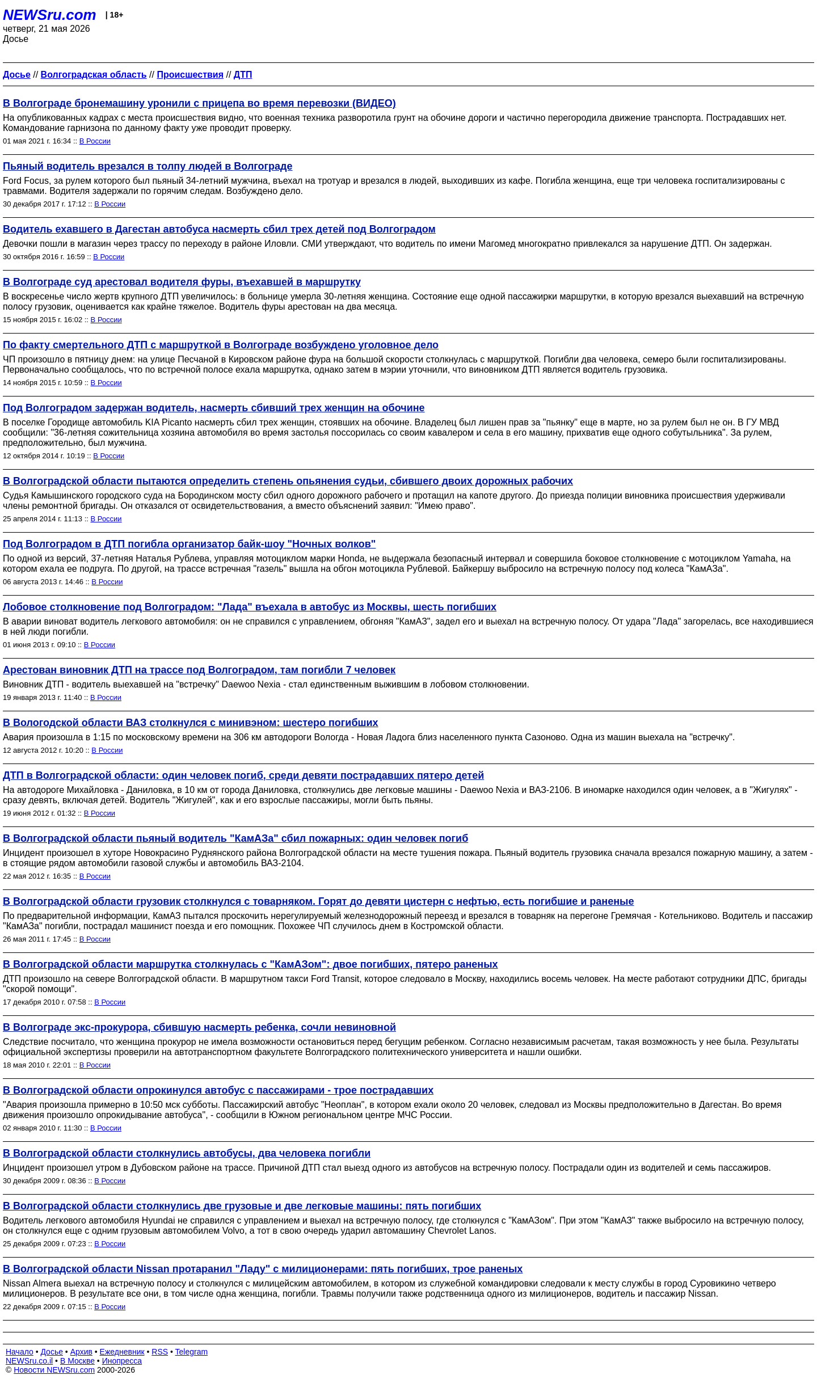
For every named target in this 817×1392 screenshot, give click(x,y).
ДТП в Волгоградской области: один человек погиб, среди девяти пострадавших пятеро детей (243, 775)
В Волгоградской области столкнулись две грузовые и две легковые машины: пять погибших (242, 1206)
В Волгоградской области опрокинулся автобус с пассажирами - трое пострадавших (218, 1090)
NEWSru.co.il (29, 1360)
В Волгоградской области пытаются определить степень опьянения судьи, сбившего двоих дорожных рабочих (288, 481)
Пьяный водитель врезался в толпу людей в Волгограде (148, 166)
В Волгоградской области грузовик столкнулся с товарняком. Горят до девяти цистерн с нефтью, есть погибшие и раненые (318, 901)
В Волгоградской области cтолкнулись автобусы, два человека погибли (186, 1153)
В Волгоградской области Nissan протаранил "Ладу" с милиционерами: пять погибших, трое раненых (263, 1269)
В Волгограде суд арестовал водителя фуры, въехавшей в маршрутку (182, 282)
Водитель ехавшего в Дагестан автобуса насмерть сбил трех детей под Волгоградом (219, 229)
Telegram (191, 1351)
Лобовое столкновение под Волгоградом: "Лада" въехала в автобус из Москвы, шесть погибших (249, 607)
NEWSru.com (49, 14)
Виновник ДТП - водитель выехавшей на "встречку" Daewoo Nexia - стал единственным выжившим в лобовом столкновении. (266, 684)
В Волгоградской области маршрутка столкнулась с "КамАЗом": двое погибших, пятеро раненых (250, 964)
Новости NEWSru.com (54, 1369)
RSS (159, 1351)
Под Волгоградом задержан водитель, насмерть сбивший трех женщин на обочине (214, 408)
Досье (51, 1351)
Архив (81, 1351)
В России (95, 141)
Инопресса (122, 1360)
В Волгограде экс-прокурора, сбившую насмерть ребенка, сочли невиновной (199, 1027)
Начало (19, 1351)
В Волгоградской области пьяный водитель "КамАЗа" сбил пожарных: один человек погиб (235, 838)
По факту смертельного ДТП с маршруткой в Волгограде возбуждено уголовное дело (221, 345)
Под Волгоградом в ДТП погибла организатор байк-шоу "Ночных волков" (189, 544)
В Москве (77, 1360)
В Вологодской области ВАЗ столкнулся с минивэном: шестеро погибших (190, 722)
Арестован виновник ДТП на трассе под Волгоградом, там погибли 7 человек (199, 670)
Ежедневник (122, 1351)
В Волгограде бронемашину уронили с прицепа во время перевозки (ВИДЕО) (199, 103)
